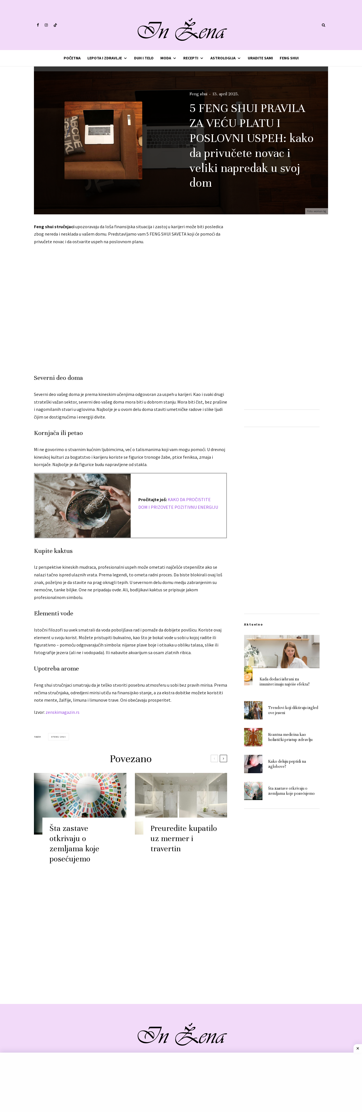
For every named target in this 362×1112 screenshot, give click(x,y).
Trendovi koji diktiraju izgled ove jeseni (293, 711)
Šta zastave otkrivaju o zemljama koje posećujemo (74, 846)
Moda (165, 58)
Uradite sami (260, 58)
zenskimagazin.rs (62, 712)
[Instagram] (46, 25)
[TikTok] (55, 25)
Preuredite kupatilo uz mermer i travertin (183, 840)
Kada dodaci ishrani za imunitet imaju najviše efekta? (285, 682)
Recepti (190, 58)
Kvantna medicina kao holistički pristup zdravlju (290, 739)
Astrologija (223, 58)
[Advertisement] (130, 307)
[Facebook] (38, 25)
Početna (72, 58)
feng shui (59, 736)
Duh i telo (144, 58)
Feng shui (289, 58)
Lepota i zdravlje (104, 58)
